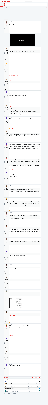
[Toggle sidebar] (46, 7)
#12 (35, 185)
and (16, 102)
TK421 (9, 7)
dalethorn (11, 393)
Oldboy (11, 391)
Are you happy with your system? (41, 58)
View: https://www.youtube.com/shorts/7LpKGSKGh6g (17, 75)
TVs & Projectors (16, 391)
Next (10, 379)
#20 (35, 291)
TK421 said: (15, 49)
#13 (35, 199)
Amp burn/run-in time (40, 61)
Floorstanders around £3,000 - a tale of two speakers (16, 388)
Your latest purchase (40, 69)
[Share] (34, 21)
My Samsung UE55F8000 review (14, 390)
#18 (35, 265)
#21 (35, 313)
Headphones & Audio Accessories (18, 393)
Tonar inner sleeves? (41, 74)
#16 (35, 239)
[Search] (21, 1)
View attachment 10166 (16, 318)
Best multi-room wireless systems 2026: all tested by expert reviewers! (17, 4)
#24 (35, 353)
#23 (35, 340)
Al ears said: (15, 80)
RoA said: (14, 106)
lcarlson (33, 386)
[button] (1, 1)
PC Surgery (39, 82)
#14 (35, 213)
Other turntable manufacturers (14, 383)
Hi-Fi (38, 43)
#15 (35, 226)
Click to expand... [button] (24, 112)
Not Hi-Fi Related (16, 386)
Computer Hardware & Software (41, 83)
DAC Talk (39, 79)
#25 (35, 366)
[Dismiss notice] (46, 3)
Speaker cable (39, 41)
